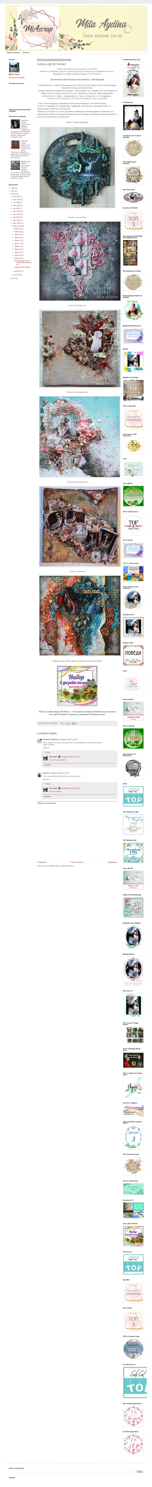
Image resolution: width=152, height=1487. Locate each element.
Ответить (46, 748)
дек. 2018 (16, 196)
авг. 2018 (16, 208)
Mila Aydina (53, 757)
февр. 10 (18, 249)
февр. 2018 (17, 226)
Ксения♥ (46, 773)
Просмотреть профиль (17, 78)
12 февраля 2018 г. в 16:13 (68, 739)
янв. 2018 (16, 275)
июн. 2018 (17, 214)
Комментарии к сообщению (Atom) (61, 866)
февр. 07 (18, 252)
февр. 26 (18, 229)
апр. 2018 (16, 220)
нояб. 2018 (17, 199)
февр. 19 (18, 240)
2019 (13, 191)
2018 (13, 194)
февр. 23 (18, 232)
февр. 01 (18, 271)
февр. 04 (18, 258)
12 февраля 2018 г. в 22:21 (70, 757)
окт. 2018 (16, 202)
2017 (13, 278)
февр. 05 (18, 255)
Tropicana (24, 120)
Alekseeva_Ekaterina (50, 739)
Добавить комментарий (47, 803)
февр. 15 (18, 246)
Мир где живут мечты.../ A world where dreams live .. (22, 262)
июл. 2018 (17, 211)
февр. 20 (18, 237)
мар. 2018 (16, 223)
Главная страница (13, 52)
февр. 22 (18, 234)
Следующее (42, 862)
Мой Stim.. (25, 141)
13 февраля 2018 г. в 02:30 (59, 773)
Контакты (26, 52)
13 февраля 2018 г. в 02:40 (70, 788)
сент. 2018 (17, 205)
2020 (13, 188)
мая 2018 (16, 217)
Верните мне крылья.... (25, 162)
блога (89, 74)
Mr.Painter (96, 74)
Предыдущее (112, 862)
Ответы (48, 752)
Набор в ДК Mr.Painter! (22, 267)
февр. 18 (18, 243)
